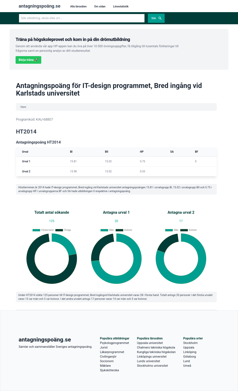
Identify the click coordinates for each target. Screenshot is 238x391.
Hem (23, 106)
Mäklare (105, 365)
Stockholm (190, 343)
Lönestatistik (121, 6)
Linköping (189, 352)
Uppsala (188, 347)
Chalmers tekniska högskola (156, 347)
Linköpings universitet (152, 356)
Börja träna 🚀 (28, 60)
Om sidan (100, 6)
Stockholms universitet (152, 365)
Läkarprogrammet (112, 352)
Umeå (187, 365)
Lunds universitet (148, 361)
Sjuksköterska (109, 370)
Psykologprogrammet (114, 343)
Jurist (104, 347)
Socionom (107, 361)
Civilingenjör (108, 356)
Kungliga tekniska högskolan (156, 352)
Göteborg (189, 356)
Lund (186, 361)
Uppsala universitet (150, 343)
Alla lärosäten (78, 6)
